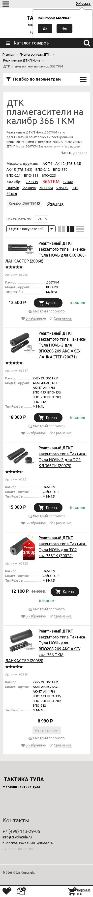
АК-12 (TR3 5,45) (68, 164)
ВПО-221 (13, 175)
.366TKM (50, 181)
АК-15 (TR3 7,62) (19, 170)
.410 (75, 188)
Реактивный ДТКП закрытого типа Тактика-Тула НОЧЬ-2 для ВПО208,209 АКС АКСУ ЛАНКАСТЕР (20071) (63, 345)
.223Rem (29, 188)
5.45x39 (62, 188)
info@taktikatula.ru (17, 837)
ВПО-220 (60, 170)
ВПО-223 (49, 175)
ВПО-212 (42, 170)
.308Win (12, 188)
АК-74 (47, 164)
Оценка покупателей (27, 229)
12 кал (68, 182)
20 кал (11, 194)
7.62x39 (32, 182)
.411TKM (46, 188)
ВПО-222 (31, 175)
